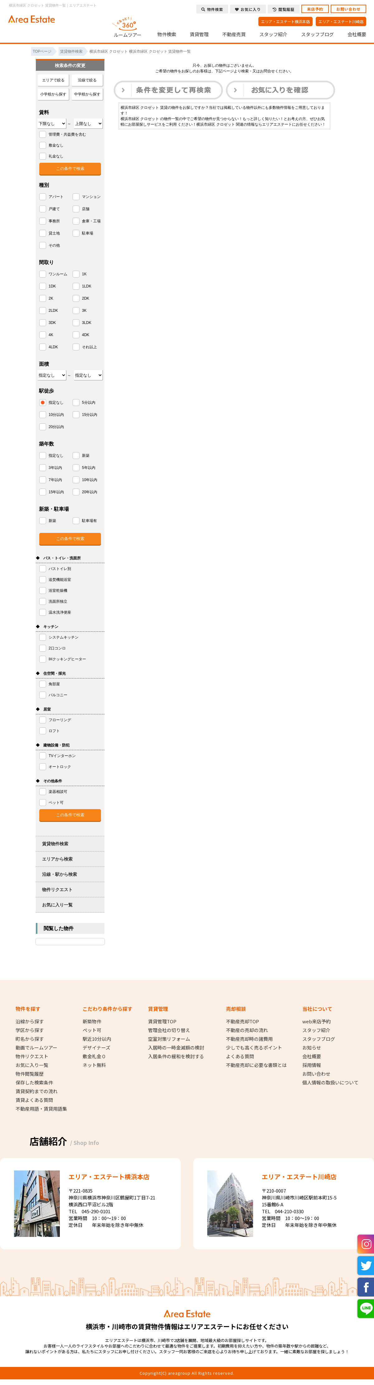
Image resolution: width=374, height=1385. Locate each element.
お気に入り (248, 9)
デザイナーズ (96, 1047)
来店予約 (315, 9)
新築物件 (92, 1021)
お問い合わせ (348, 9)
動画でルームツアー (36, 1047)
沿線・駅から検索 (59, 874)
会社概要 (357, 34)
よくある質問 (240, 1056)
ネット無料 (94, 1065)
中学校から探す (87, 94)
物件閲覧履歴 (30, 1074)
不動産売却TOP (242, 1021)
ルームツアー (128, 26)
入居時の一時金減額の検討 (176, 1047)
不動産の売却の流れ (247, 1030)
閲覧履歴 (284, 9)
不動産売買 (234, 34)
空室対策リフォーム (169, 1039)
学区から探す (30, 1030)
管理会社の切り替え (169, 1030)
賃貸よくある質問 (34, 1100)
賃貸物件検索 (55, 843)
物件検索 (166, 34)
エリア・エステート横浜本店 (285, 21)
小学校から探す (53, 94)
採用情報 (311, 1065)
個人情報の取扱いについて (330, 1082)
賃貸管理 (199, 34)
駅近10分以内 (97, 1039)
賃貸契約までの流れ (37, 1091)
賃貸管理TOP (162, 1021)
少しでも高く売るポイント (254, 1047)
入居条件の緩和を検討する (176, 1056)
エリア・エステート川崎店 (341, 21)
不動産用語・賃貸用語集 (41, 1109)
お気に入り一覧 (57, 904)
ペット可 (92, 1030)
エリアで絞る (53, 80)
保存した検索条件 (34, 1082)
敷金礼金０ (94, 1056)
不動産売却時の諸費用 (249, 1039)
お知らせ (311, 1047)
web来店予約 (316, 1021)
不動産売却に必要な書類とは (256, 1065)
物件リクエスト (57, 889)
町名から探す (30, 1039)
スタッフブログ (317, 34)
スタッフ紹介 (273, 34)
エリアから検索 (57, 859)
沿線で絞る (87, 80)
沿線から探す (30, 1021)
